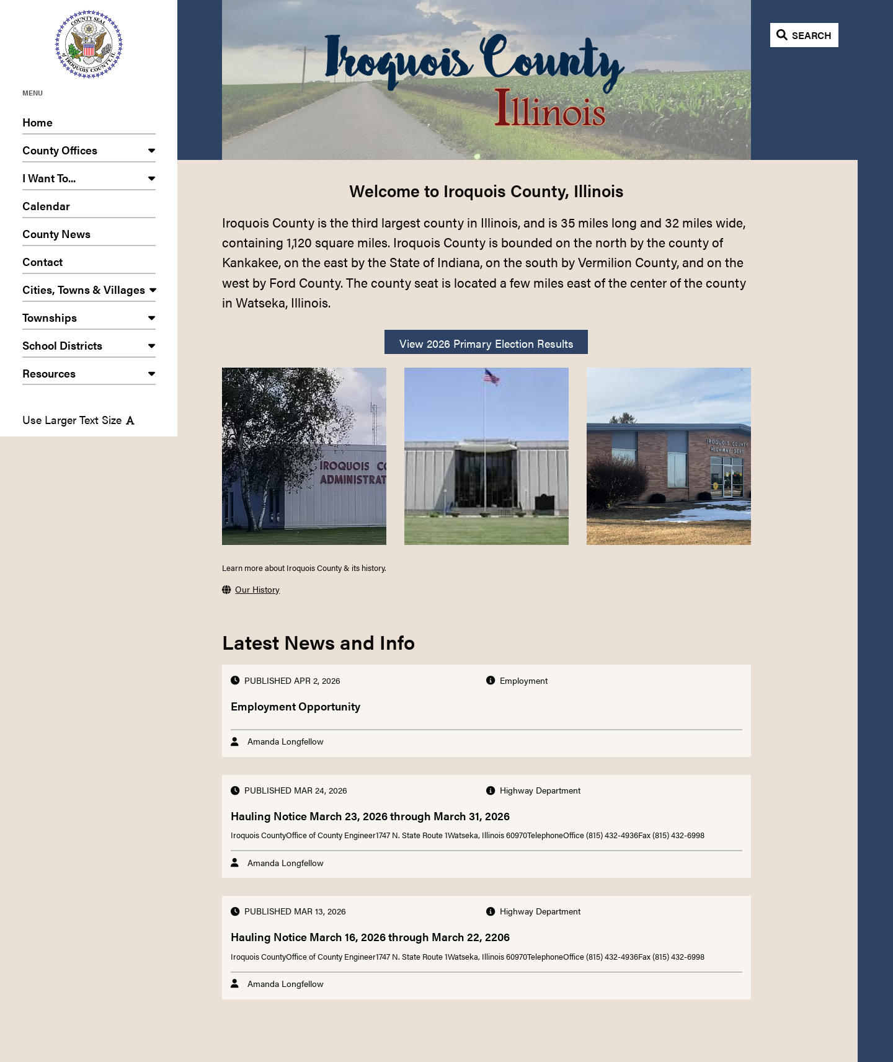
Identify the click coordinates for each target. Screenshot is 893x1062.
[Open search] (805, 35)
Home (89, 124)
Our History (251, 589)
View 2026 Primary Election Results (486, 343)
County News (89, 236)
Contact (89, 264)
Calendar (89, 208)
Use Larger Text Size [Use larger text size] (78, 419)
